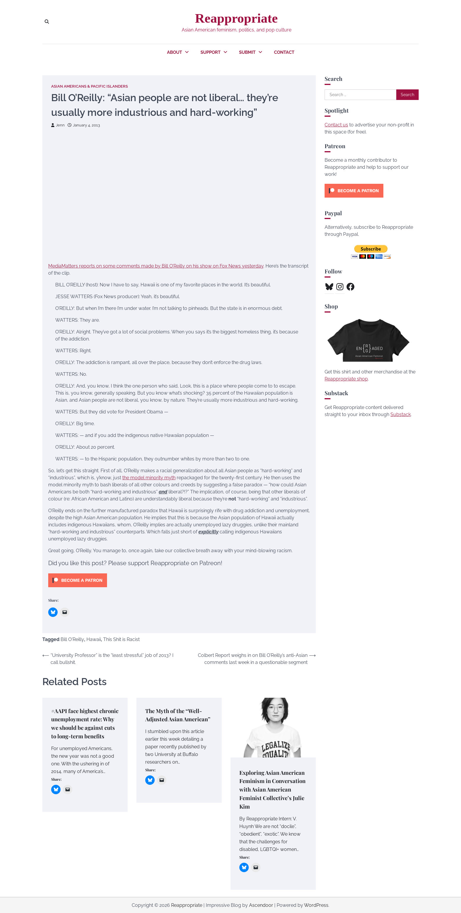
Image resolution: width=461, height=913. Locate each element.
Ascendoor (261, 905)
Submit (247, 52)
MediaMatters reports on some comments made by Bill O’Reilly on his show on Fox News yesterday (155, 266)
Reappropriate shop (346, 379)
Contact (284, 52)
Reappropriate (236, 18)
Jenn (58, 125)
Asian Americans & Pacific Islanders (89, 86)
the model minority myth (149, 477)
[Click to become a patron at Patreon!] (77, 588)
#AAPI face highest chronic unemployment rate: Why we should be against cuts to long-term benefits (84, 727)
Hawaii (93, 639)
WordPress (316, 905)
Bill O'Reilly (72, 639)
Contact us (336, 125)
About (174, 52)
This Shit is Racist (121, 639)
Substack (400, 414)
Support (211, 52)
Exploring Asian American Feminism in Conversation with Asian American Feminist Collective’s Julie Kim (273, 789)
